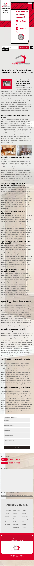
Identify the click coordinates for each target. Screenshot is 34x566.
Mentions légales (17, 540)
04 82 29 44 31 (14, 459)
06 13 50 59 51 (14, 463)
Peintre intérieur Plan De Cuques (16, 519)
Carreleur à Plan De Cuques (8, 513)
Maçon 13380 (8, 519)
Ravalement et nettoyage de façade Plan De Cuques (25, 521)
